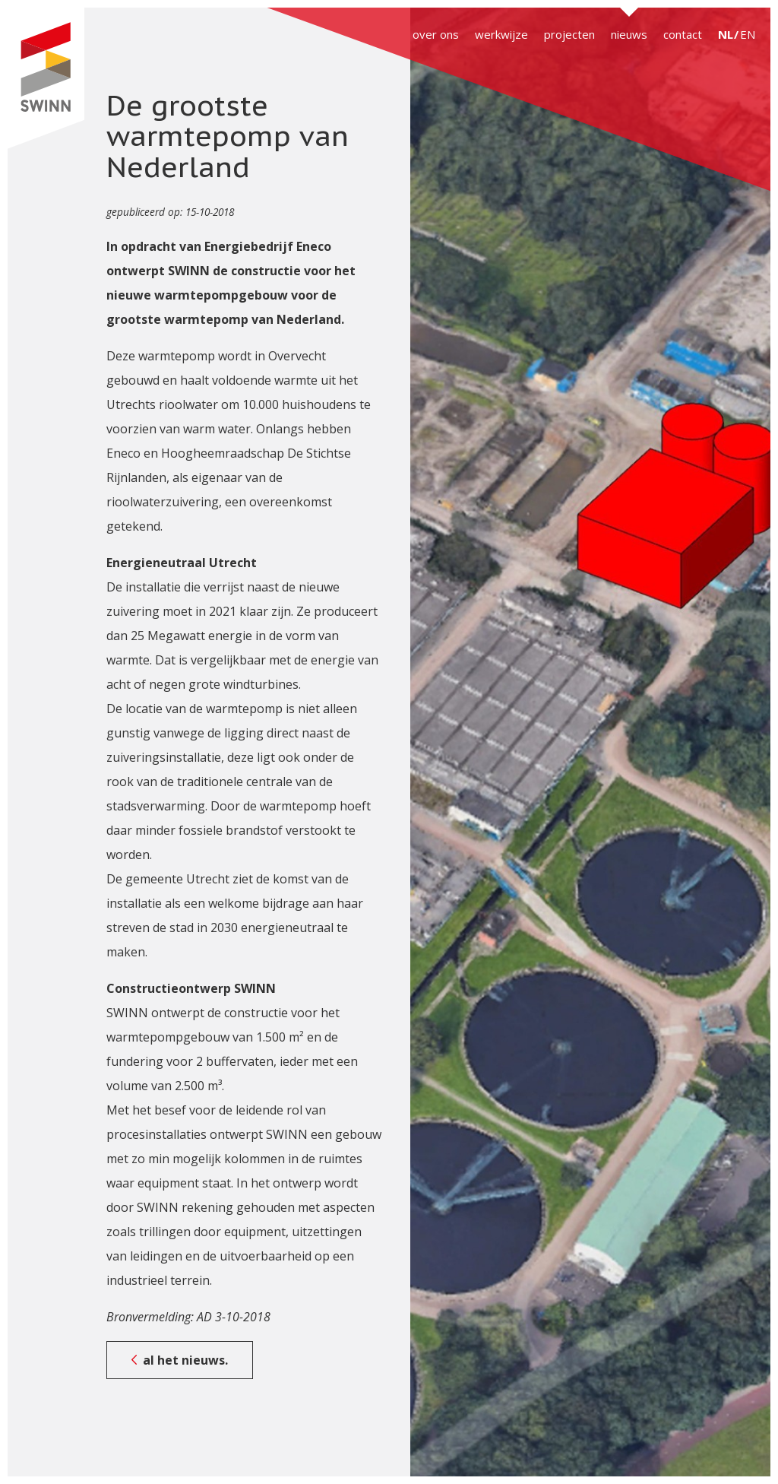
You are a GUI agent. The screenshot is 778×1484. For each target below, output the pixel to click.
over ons (436, 34)
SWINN (45, 78)
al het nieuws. (185, 1360)
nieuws (629, 34)
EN (747, 34)
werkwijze (501, 34)
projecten (569, 34)
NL (725, 34)
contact (682, 34)
